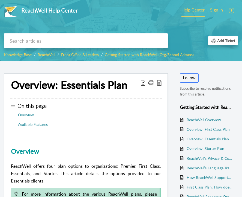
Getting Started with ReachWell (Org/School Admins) (149, 54)
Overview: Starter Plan (205, 148)
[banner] (121, 30)
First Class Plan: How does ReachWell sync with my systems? (209, 187)
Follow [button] (189, 78)
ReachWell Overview (204, 119)
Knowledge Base (18, 54)
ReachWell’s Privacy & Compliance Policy (209, 158)
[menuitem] (193, 10)
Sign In (216, 10)
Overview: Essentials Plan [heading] (69, 85)
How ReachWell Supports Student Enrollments (209, 177)
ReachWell (46, 54)
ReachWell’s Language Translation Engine (209, 167)
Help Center (193, 10)
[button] (232, 10)
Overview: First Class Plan (208, 129)
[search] (86, 40)
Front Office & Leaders (80, 54)
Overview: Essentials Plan (208, 138)
